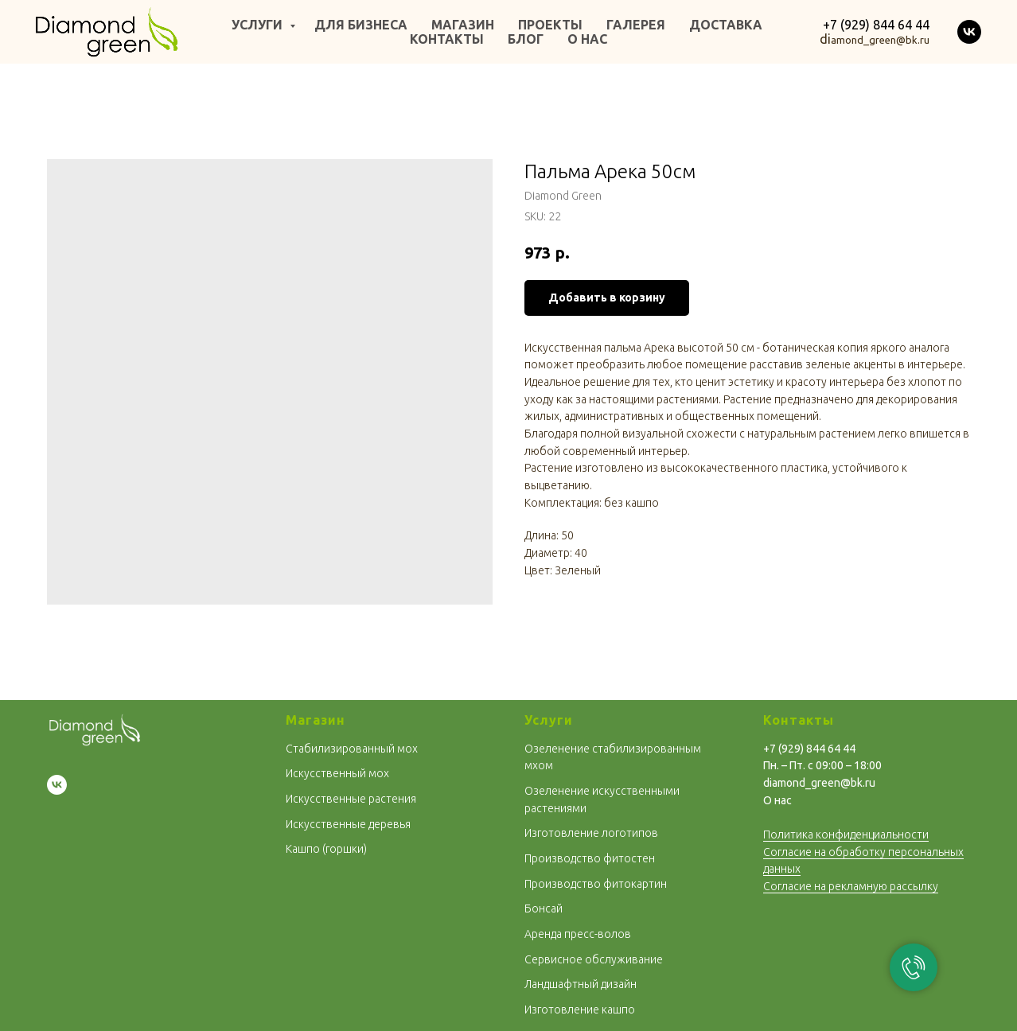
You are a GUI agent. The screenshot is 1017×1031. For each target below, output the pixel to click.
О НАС (587, 39)
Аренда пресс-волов (577, 934)
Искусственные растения (351, 798)
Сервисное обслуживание (593, 959)
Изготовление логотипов (591, 833)
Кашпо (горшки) (326, 848)
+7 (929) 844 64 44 (876, 25)
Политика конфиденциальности (846, 834)
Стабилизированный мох (352, 748)
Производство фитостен (589, 858)
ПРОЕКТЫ (550, 25)
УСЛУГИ (259, 25)
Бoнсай (543, 908)
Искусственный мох (337, 773)
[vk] (969, 32)
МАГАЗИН (462, 25)
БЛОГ (526, 39)
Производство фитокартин (595, 883)
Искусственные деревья (348, 824)
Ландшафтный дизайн (580, 984)
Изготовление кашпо (579, 1009)
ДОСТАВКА (725, 25)
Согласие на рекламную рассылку (850, 886)
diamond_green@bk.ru (819, 782)
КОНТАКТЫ (447, 39)
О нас (777, 800)
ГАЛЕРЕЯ (635, 25)
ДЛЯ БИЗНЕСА (360, 25)
